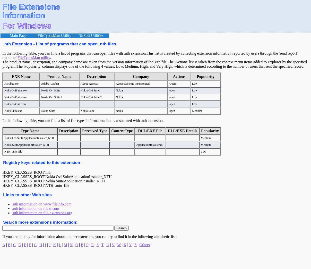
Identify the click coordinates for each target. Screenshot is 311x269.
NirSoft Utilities (91, 35)
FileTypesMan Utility (54, 35)
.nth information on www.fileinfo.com (41, 204)
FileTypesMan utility (33, 58)
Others (144, 245)
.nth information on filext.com (35, 208)
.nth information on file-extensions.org (42, 213)
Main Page (18, 35)
